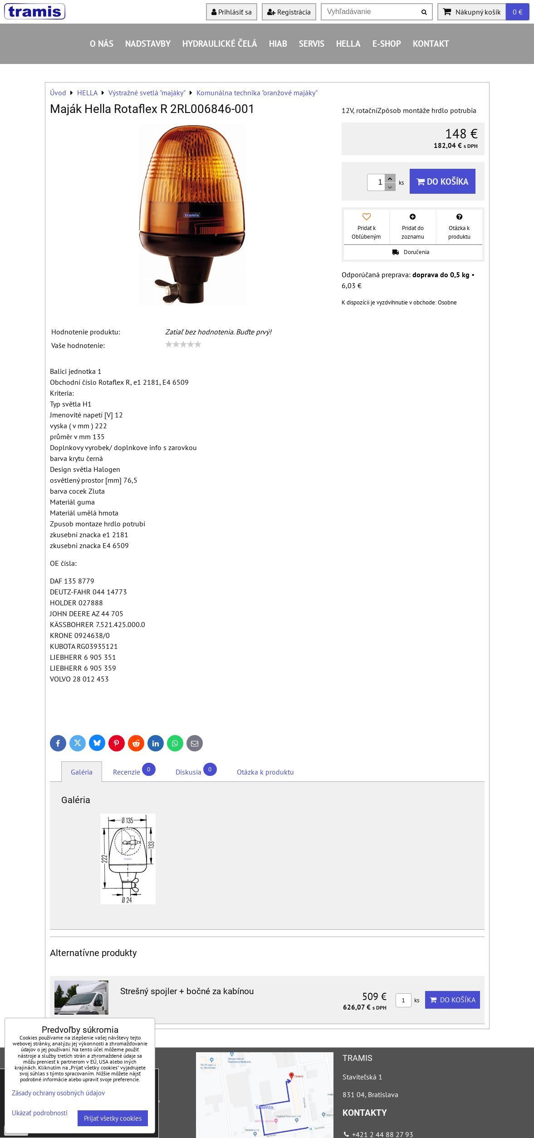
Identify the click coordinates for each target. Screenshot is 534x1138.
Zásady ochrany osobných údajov (58, 1093)
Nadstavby (148, 43)
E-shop (386, 43)
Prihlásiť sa (231, 11)
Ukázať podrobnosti (40, 1113)
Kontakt (431, 43)
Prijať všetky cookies (113, 1118)
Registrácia (289, 11)
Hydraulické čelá (219, 43)
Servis (311, 43)
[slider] (183, 344)
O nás (101, 43)
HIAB (278, 43)
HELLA (348, 43)
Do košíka (442, 181)
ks (407, 1000)
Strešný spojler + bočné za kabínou (187, 991)
